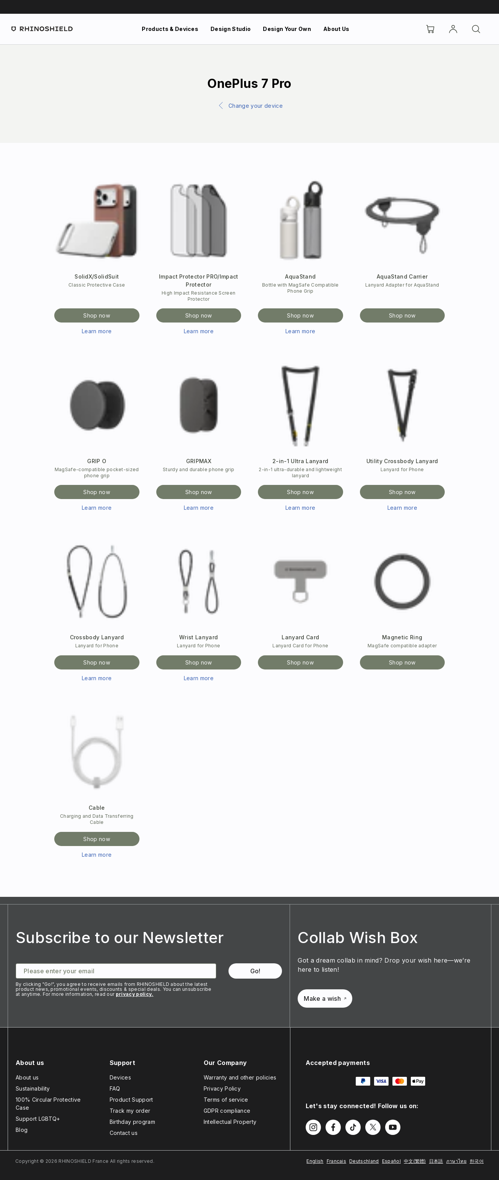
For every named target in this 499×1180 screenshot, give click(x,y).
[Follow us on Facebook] (333, 1127)
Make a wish (325, 998)
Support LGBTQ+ (38, 1118)
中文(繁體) (415, 1161)
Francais (337, 1161)
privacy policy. (135, 994)
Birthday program (132, 1121)
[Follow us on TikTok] (353, 1127)
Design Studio (231, 29)
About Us (336, 29)
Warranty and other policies (240, 1077)
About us (27, 1077)
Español (391, 1161)
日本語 (436, 1161)
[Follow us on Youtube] (392, 1127)
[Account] (453, 29)
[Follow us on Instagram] (313, 1127)
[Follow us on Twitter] (373, 1127)
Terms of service (226, 1099)
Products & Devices (170, 29)
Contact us (124, 1133)
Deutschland (364, 1161)
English (314, 1161)
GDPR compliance (227, 1110)
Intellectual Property (230, 1121)
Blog (22, 1130)
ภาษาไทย (456, 1161)
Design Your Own (287, 29)
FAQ (115, 1088)
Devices (120, 1077)
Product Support (131, 1099)
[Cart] (430, 29)
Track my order (130, 1110)
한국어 (477, 1161)
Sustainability (33, 1088)
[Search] (476, 29)
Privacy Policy (222, 1088)
